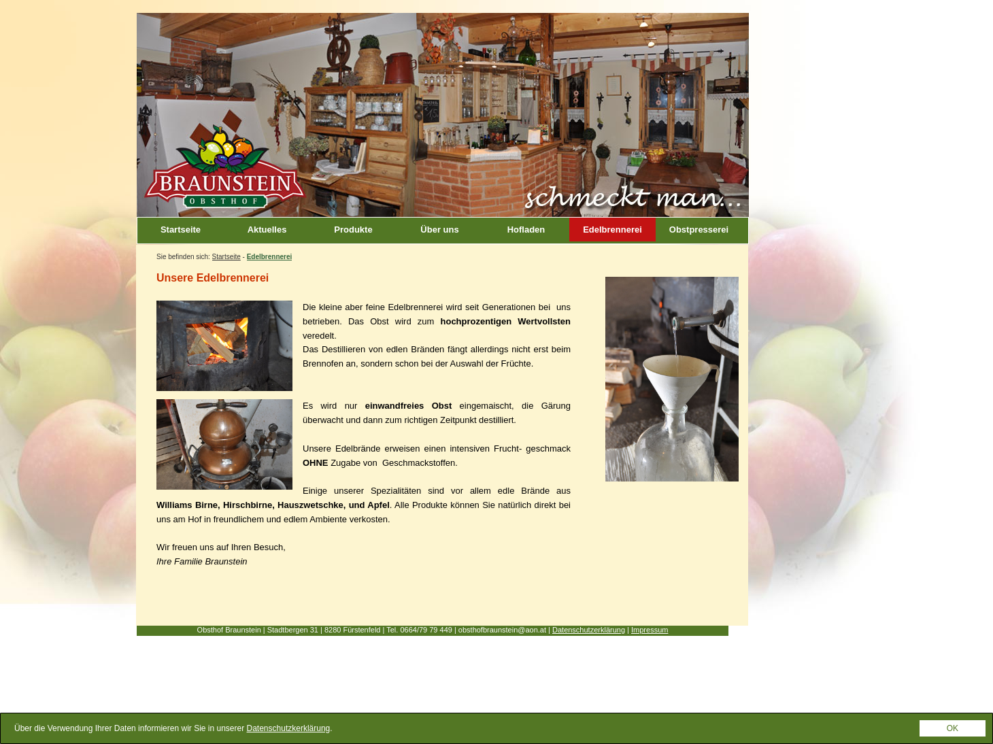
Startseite (181, 229)
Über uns (439, 229)
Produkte (353, 229)
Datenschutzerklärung (588, 630)
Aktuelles (267, 229)
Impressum (649, 630)
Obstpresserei (698, 229)
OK (952, 728)
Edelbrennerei (612, 229)
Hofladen (526, 229)
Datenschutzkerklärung (289, 728)
